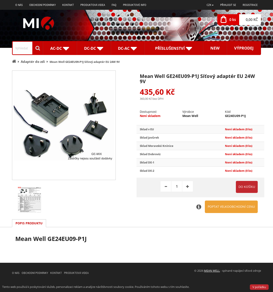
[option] (64, 125)
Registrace (250, 5)
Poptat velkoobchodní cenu (231, 206)
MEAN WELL (212, 271)
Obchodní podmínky (42, 5)
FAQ (114, 5)
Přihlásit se (228, 5)
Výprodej (244, 48)
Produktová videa (92, 5)
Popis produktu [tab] (29, 223)
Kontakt (68, 5)
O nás (19, 5)
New (214, 48)
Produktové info (134, 5)
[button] (210, 5)
